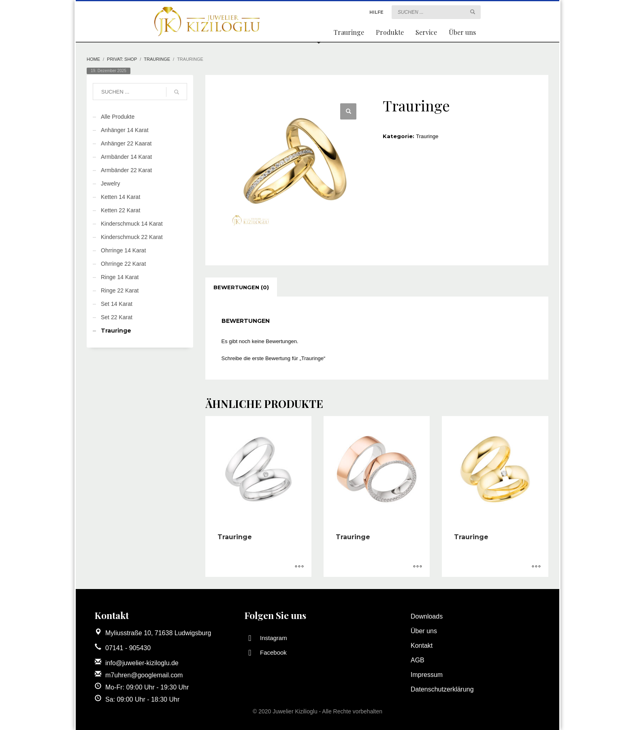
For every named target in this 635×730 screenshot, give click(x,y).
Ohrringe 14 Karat (123, 250)
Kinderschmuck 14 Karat (132, 223)
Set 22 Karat (116, 317)
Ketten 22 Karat (120, 210)
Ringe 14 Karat (120, 277)
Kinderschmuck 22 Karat (132, 237)
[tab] (241, 287)
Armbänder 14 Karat (126, 157)
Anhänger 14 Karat (125, 130)
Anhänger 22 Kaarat (126, 143)
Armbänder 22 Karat (126, 170)
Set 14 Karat (116, 304)
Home (93, 59)
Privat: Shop (122, 59)
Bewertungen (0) (241, 287)
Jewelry (110, 183)
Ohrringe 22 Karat (123, 263)
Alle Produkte (117, 116)
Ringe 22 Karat (120, 290)
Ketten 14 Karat (120, 197)
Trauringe (157, 59)
